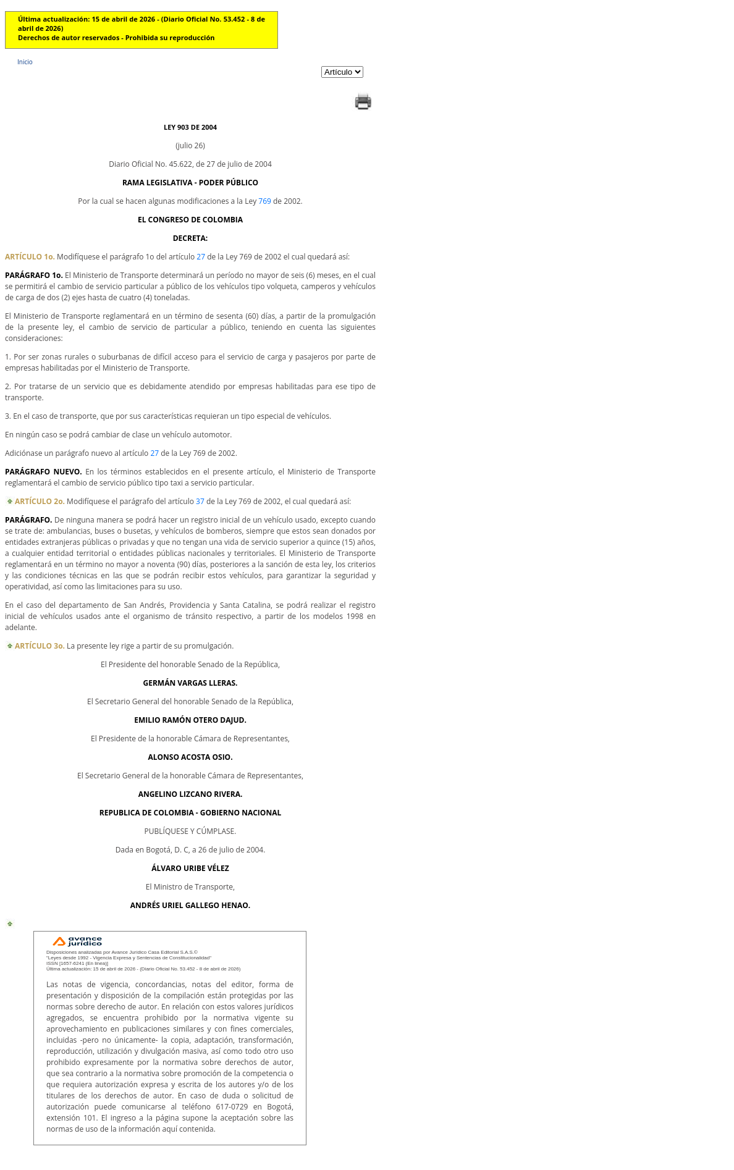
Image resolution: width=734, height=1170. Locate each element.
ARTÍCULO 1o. (30, 256)
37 (200, 501)
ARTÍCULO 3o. (40, 646)
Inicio (25, 61)
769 (264, 201)
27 (200, 256)
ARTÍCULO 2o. (40, 501)
